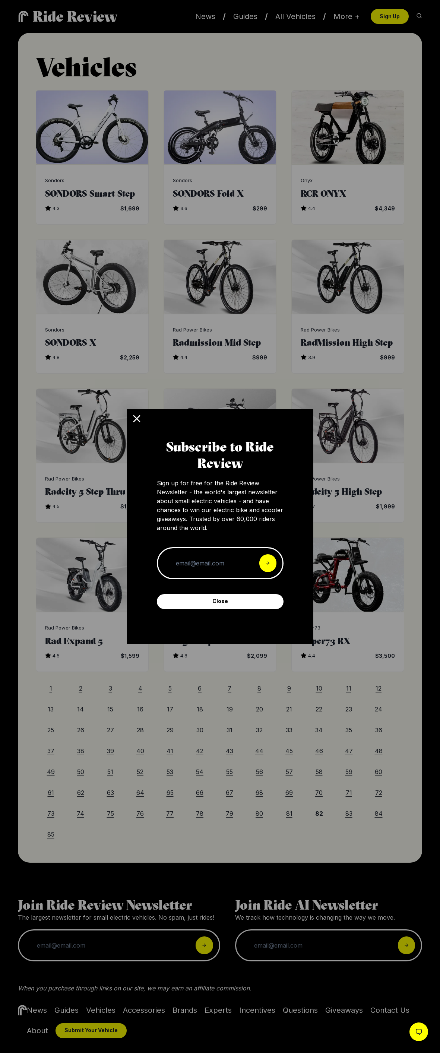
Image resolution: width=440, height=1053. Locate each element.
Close (220, 601)
